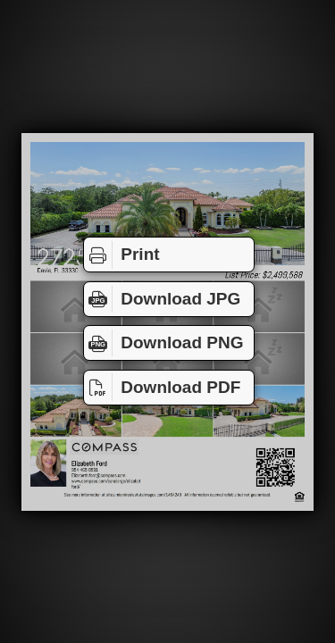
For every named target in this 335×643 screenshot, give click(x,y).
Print (122, 254)
